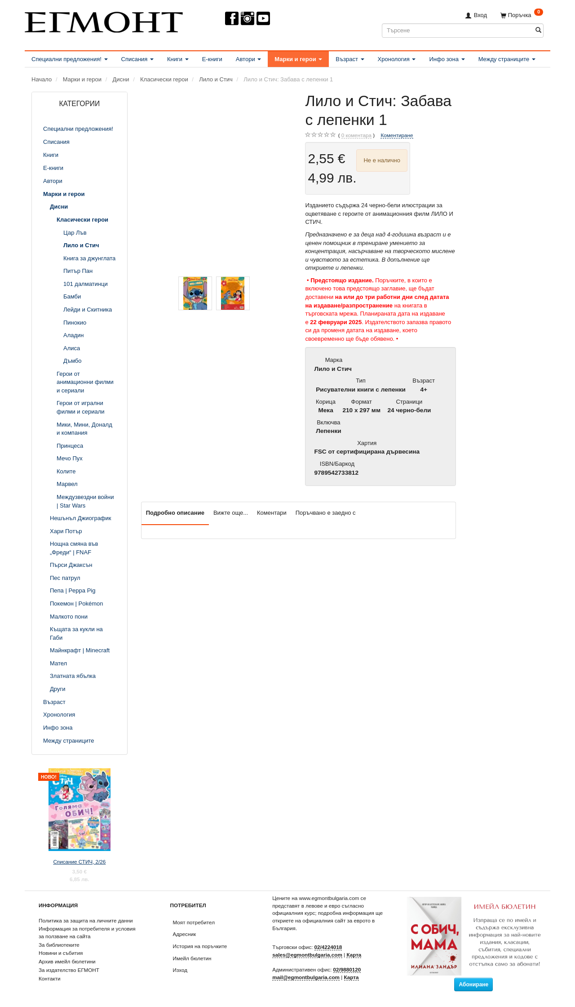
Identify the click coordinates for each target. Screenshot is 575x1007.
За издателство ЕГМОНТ (69, 970)
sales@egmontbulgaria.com (307, 955)
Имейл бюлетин (192, 958)
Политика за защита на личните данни (86, 920)
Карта (353, 955)
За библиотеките (59, 945)
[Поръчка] (522, 15)
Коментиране (396, 135)
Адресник (184, 934)
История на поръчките (200, 946)
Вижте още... (230, 512)
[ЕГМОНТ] (104, 20)
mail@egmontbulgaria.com (306, 977)
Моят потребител (194, 922)
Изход (180, 970)
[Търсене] (538, 30)
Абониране (473, 984)
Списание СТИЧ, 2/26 (79, 861)
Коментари (272, 512)
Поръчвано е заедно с (326, 512)
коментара (356, 135)
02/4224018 (328, 947)
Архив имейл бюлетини (67, 961)
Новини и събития (61, 953)
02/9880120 (347, 969)
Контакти (50, 978)
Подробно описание (175, 512)
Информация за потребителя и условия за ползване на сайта (87, 932)
